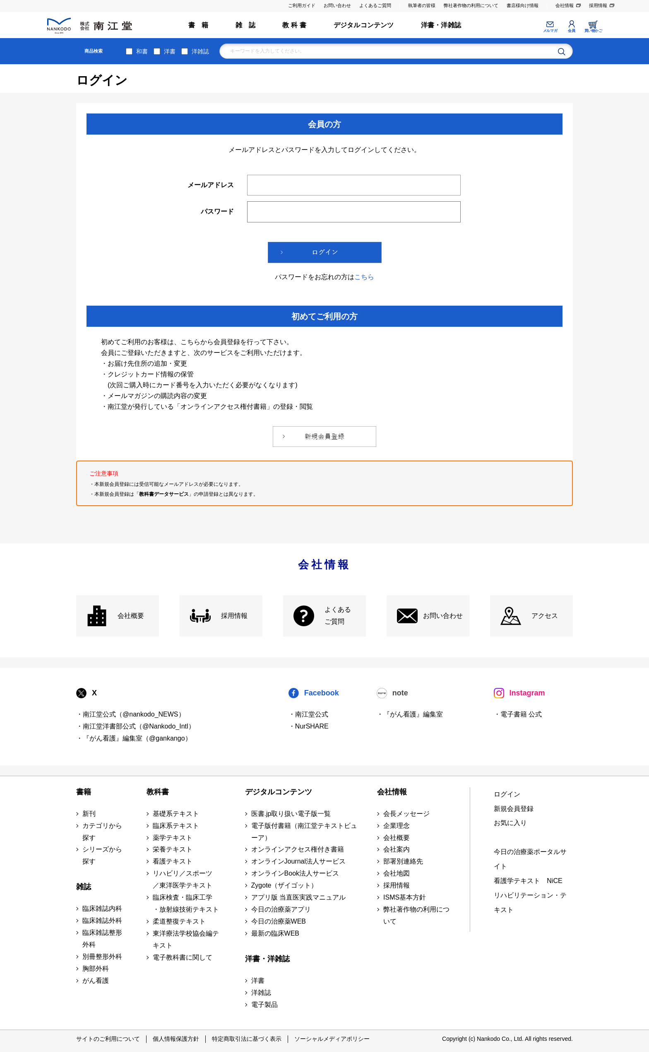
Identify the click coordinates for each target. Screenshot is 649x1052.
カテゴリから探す (102, 831)
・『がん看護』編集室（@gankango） (134, 738)
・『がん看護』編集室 (410, 714)
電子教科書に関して (182, 957)
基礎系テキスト (176, 813)
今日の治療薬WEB (278, 921)
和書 (142, 51)
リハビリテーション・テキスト (530, 902)
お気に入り (510, 822)
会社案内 (396, 849)
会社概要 (131, 615)
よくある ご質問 (337, 615)
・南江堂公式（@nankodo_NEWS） (130, 714)
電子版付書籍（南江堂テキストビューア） (304, 831)
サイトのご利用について (108, 1038)
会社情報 (564, 5)
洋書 (169, 51)
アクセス (544, 615)
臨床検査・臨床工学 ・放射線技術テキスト (186, 903)
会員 (571, 31)
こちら (364, 276)
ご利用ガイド (301, 5)
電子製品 (264, 1004)
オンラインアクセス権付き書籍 (297, 849)
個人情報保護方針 (176, 1038)
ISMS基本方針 (404, 897)
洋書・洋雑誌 (441, 25)
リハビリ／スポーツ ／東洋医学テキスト (182, 879)
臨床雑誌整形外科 (102, 938)
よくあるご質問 (375, 5)
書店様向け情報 (522, 5)
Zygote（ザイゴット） (284, 885)
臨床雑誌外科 (102, 920)
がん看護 (95, 980)
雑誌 (83, 887)
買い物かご (593, 31)
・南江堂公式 (308, 714)
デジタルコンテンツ (364, 25)
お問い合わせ (337, 5)
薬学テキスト (172, 837)
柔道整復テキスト (179, 921)
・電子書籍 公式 (518, 714)
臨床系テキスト (176, 825)
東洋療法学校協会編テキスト (186, 939)
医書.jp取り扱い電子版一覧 (291, 813)
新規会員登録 (514, 808)
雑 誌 (246, 25)
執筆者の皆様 (421, 5)
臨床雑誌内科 (102, 908)
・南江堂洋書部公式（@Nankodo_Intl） (135, 726)
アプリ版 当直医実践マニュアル (298, 897)
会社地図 (396, 873)
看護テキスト (172, 861)
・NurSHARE (308, 726)
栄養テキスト (172, 849)
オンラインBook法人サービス (295, 873)
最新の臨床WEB (275, 933)
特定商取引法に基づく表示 (246, 1038)
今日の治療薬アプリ (281, 909)
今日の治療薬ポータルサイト (530, 859)
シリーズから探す (102, 855)
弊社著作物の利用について (471, 5)
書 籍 (198, 25)
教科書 (158, 792)
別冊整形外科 (102, 956)
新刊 (89, 813)
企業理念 (396, 825)
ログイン (507, 794)
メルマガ (550, 31)
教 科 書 (294, 25)
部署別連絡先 (403, 861)
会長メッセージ (406, 813)
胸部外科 (95, 968)
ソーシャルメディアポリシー (332, 1038)
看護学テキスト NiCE (528, 880)
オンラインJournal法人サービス (298, 861)
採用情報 (598, 5)
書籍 (83, 792)
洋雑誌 (200, 51)
